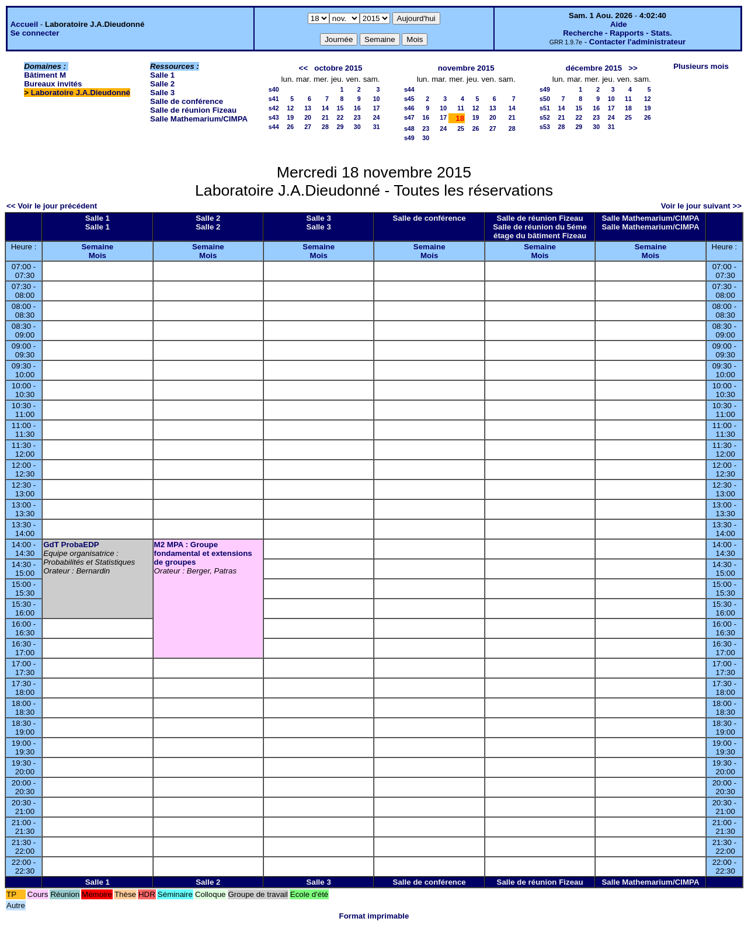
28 (325, 126)
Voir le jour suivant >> (701, 205)
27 (307, 126)
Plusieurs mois (701, 66)
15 (340, 108)
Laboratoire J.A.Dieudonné (80, 92)
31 (376, 126)
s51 (545, 108)
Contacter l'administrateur (637, 41)
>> (633, 68)
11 (460, 108)
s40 (274, 89)
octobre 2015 (338, 68)
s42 (274, 108)
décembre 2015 (594, 68)
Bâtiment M (45, 75)
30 (357, 126)
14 (325, 108)
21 (325, 117)
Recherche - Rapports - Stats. (617, 33)
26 (290, 126)
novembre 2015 (466, 68)
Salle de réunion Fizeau (193, 110)
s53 (545, 126)
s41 (274, 98)
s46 (409, 108)
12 (290, 108)
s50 (545, 98)
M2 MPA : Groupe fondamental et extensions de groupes (203, 553)
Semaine (97, 246)
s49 (409, 137)
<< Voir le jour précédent (51, 205)
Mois (97, 255)
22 (340, 117)
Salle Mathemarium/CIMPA (199, 118)
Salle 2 (162, 83)
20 (307, 117)
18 (628, 108)
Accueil (24, 24)
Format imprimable (374, 916)
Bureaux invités (53, 83)
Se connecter (35, 33)
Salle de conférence (186, 101)
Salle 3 (162, 92)
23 (357, 117)
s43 (274, 117)
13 (307, 108)
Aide (618, 24)
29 (340, 126)
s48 (409, 128)
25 (460, 128)
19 (290, 117)
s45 (409, 98)
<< (303, 68)
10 (376, 98)
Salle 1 (162, 75)
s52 (545, 117)
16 (357, 108)
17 (376, 108)
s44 (274, 126)
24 (376, 117)
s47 (409, 117)
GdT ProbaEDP (71, 544)
